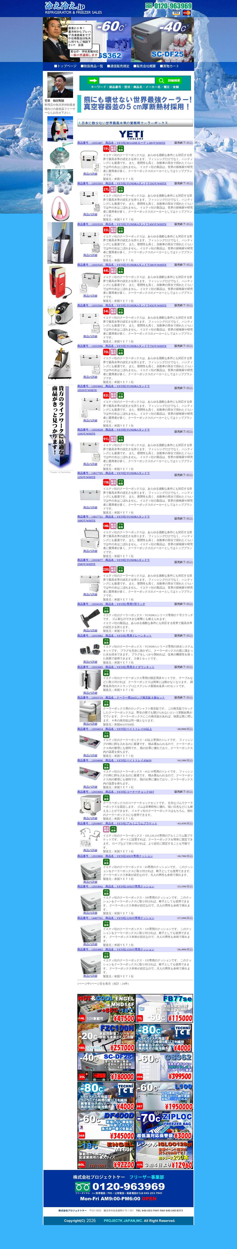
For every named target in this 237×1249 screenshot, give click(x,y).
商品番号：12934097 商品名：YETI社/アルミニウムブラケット (117, 823)
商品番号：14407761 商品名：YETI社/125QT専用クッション (115, 918)
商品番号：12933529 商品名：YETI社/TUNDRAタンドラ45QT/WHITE (121, 224)
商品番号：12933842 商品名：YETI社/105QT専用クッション (115, 886)
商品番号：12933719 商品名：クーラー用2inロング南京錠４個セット (121, 697)
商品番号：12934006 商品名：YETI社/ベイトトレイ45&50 (114, 760)
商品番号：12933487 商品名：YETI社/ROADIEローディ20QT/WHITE (121, 142)
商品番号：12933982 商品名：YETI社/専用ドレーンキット (114, 635)
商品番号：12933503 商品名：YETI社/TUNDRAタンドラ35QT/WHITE (121, 183)
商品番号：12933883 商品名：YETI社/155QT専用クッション (115, 949)
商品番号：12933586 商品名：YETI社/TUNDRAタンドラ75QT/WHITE (121, 346)
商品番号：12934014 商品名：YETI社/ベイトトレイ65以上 (114, 729)
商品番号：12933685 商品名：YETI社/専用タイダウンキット (115, 667)
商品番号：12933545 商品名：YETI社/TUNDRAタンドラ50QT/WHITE (121, 264)
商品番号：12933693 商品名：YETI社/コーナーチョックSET (115, 791)
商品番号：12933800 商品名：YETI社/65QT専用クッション (115, 856)
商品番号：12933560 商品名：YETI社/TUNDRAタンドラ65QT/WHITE (121, 305)
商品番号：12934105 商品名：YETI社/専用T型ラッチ (111, 604)
